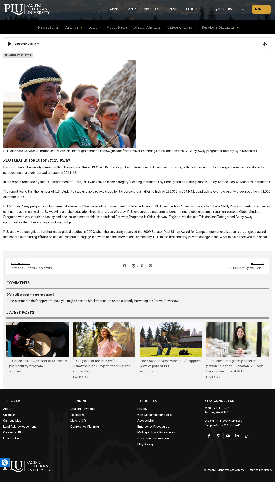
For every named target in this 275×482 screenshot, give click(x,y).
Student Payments (82, 409)
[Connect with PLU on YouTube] (228, 436)
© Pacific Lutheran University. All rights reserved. (238, 469)
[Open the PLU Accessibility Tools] (5, 462)
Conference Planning (84, 426)
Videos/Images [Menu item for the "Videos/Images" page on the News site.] (179, 28)
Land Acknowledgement (19, 426)
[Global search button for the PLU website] (243, 9)
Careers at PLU (13, 432)
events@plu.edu (232, 420)
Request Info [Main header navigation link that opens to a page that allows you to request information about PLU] (222, 9)
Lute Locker (11, 438)
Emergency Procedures (153, 426)
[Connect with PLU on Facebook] (209, 436)
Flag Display (145, 444)
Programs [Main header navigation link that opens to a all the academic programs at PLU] (153, 9)
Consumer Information (153, 438)
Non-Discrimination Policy (155, 415)
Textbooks (77, 415)
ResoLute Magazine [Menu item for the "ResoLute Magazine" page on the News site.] (218, 28)
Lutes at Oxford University (31, 268)
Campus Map (12, 420)
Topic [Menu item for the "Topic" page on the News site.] (92, 28)
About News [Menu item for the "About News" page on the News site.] (117, 28)
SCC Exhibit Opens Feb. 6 (245, 268)
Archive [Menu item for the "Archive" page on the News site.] (71, 28)
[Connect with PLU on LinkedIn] (237, 436)
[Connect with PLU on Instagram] (218, 436)
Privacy (142, 409)
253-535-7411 (213, 420)
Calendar (9, 415)
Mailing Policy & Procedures (156, 432)
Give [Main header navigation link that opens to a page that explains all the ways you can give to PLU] (173, 9)
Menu (261, 9)
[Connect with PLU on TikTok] (246, 436)
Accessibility (146, 420)
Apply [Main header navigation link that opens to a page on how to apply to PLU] (114, 9)
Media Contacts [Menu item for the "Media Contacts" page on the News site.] (147, 28)
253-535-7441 (232, 425)
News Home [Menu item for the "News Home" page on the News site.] (48, 28)
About (7, 409)
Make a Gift (78, 420)
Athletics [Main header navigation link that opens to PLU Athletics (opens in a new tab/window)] (194, 9)
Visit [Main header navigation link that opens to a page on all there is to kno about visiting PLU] (132, 9)
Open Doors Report (111, 167)
